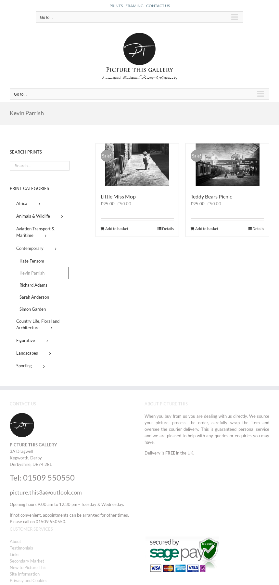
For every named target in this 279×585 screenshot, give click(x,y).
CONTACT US (158, 5)
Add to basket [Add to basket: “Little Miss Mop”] (116, 228)
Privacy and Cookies (28, 580)
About (15, 541)
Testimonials (21, 548)
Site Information (25, 574)
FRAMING (134, 5)
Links (14, 554)
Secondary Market (27, 561)
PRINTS (116, 5)
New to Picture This (28, 567)
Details (168, 228)
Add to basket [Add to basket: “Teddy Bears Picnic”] (206, 228)
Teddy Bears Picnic (211, 196)
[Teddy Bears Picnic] (227, 164)
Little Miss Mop (118, 196)
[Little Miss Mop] (137, 164)
